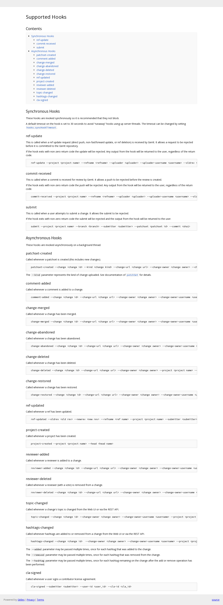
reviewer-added (45, 85)
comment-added (46, 58)
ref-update (42, 40)
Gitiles (21, 599)
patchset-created (46, 55)
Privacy (31, 599)
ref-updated (43, 77)
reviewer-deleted (46, 88)
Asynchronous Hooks (43, 51)
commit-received (46, 43)
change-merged (45, 62)
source (216, 599)
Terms (40, 599)
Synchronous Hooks (42, 36)
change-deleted (45, 70)
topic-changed (45, 92)
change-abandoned (47, 66)
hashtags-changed (47, 96)
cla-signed (42, 100)
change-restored (46, 73)
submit (40, 47)
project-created (45, 81)
